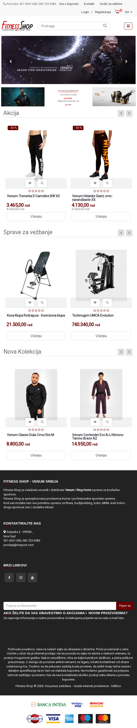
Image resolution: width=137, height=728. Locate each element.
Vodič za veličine (111, 4)
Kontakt (89, 4)
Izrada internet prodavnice (91, 686)
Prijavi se (125, 605)
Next (126, 61)
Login (85, 12)
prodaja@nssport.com (18, 545)
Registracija (103, 12)
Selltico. (116, 686)
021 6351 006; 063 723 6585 (21, 540)
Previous (10, 61)
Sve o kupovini (69, 4)
